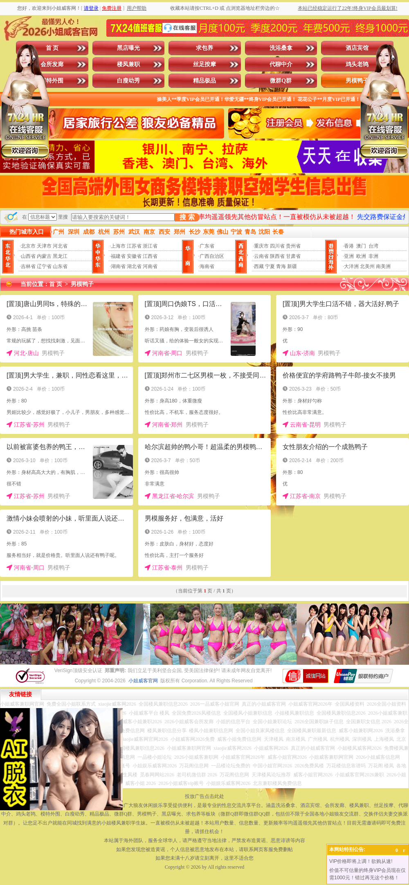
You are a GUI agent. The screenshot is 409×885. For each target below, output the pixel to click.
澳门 (361, 246)
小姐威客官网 (143, 681)
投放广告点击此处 (204, 796)
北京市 (28, 246)
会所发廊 (51, 64)
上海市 (118, 246)
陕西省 (277, 256)
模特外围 (51, 81)
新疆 (292, 266)
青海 (281, 266)
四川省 (277, 246)
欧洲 (361, 256)
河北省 (60, 246)
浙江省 (150, 246)
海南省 (207, 266)
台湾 (373, 246)
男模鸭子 (357, 81)
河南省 (150, 266)
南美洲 (383, 266)
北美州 (367, 266)
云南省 (261, 256)
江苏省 (134, 246)
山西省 (28, 256)
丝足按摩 (204, 64)
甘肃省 (293, 256)
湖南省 (118, 266)
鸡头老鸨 (357, 64)
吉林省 (28, 266)
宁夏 (270, 266)
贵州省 (293, 246)
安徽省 (134, 256)
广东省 (207, 246)
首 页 (52, 48)
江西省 (150, 256)
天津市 (44, 246)
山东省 (60, 266)
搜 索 (187, 217)
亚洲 (349, 256)
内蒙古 (44, 256)
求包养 (204, 48)
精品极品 (204, 81)
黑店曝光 (128, 48)
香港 (349, 246)
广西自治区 (212, 256)
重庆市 (261, 246)
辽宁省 (44, 266)
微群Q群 (281, 81)
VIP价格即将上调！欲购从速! (361, 861)
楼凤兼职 (128, 64)
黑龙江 (60, 256)
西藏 (259, 266)
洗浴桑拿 (281, 48)
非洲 (373, 256)
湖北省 (134, 266)
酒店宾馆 (357, 48)
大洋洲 (351, 266)
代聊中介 (281, 64)
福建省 (118, 256)
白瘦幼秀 (128, 81)
